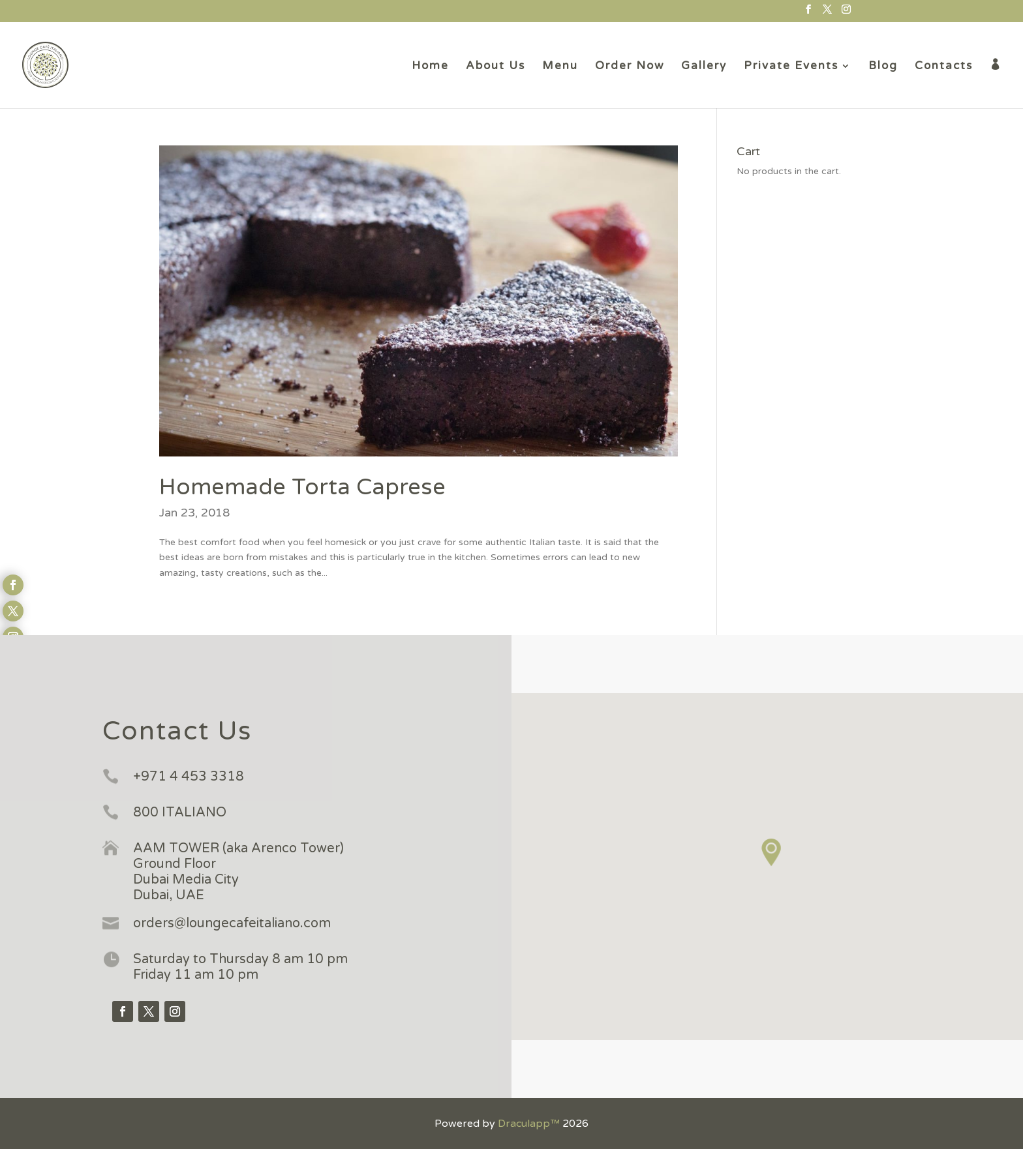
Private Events (791, 66)
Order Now (629, 66)
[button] (772, 853)
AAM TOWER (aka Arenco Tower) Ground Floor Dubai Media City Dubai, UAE (238, 872)
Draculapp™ (529, 1123)
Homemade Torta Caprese (302, 487)
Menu (560, 66)
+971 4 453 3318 (188, 776)
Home (430, 66)
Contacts (944, 66)
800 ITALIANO (179, 812)
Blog (883, 66)
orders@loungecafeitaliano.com (232, 923)
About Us (495, 66)
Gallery (704, 66)
